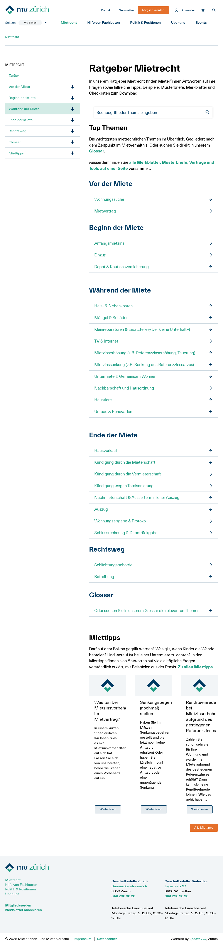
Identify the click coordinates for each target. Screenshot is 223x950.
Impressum (82, 939)
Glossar (14, 142)
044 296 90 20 (123, 896)
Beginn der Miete (22, 98)
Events (201, 22)
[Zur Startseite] (38, 10)
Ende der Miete (21, 120)
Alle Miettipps (203, 827)
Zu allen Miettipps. (196, 667)
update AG (197, 939)
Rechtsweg (17, 131)
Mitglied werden (18, 905)
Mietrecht (69, 22)
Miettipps (16, 153)
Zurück (14, 75)
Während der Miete (24, 109)
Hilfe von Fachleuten (103, 22)
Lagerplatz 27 (175, 886)
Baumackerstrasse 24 (129, 886)
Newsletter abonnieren (23, 910)
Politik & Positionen (145, 22)
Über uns (178, 22)
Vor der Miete (19, 87)
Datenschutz (107, 939)
